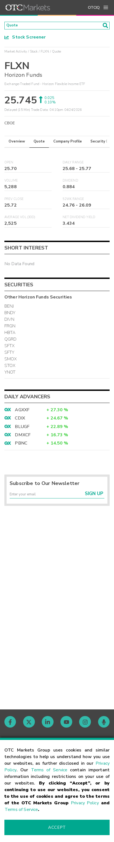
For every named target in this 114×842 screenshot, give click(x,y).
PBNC (21, 445)
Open (8, 164)
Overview (17, 143)
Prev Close (14, 201)
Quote (39, 143)
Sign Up (94, 498)
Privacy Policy (85, 803)
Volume (11, 182)
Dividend (70, 182)
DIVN (9, 321)
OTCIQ (94, 7)
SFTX (9, 348)
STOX (10, 367)
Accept (57, 827)
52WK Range (73, 201)
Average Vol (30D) (19, 219)
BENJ (9, 308)
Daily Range (73, 164)
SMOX (10, 361)
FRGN (10, 328)
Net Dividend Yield (79, 219)
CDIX (20, 420)
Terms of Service (49, 770)
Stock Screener (25, 39)
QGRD (10, 341)
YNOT (10, 374)
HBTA (10, 334)
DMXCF (22, 437)
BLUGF (22, 428)
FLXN (45, 53)
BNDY (10, 315)
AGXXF (22, 411)
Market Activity (15, 53)
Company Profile (67, 143)
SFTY (9, 354)
